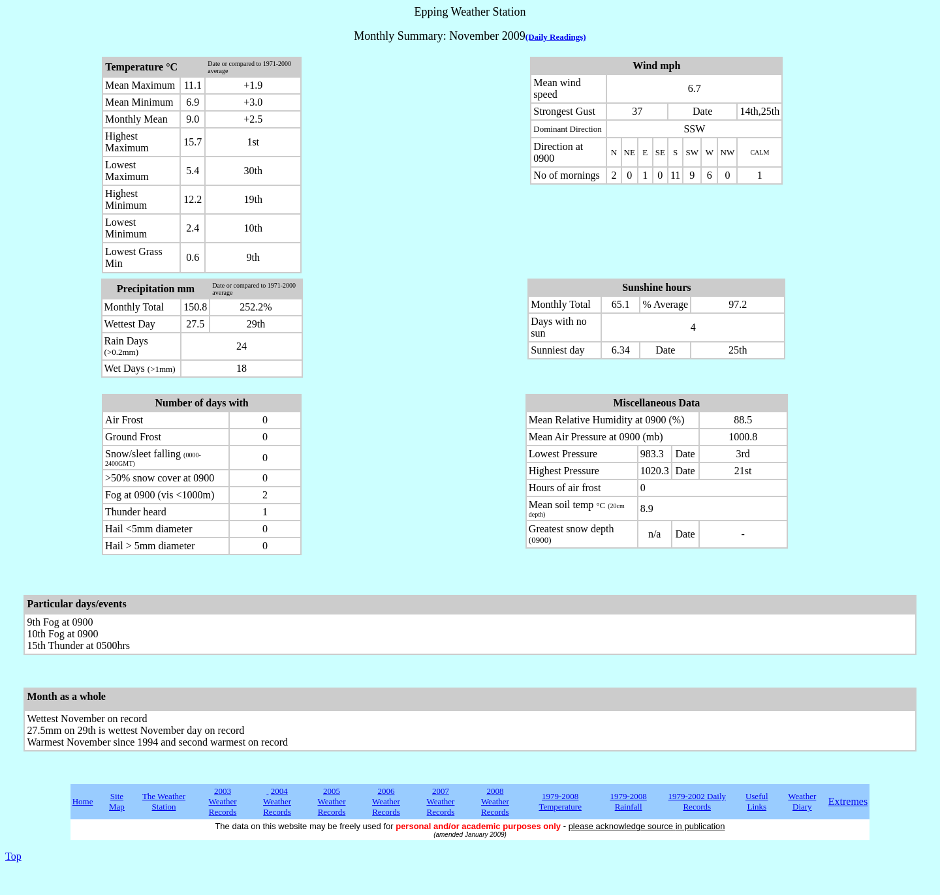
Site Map (117, 801)
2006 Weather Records (386, 801)
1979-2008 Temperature (560, 801)
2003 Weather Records (223, 801)
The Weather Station (163, 801)
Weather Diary (802, 801)
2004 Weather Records (277, 801)
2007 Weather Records (440, 801)
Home (82, 801)
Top (13, 856)
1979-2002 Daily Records (697, 801)
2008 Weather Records (495, 801)
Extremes (848, 801)
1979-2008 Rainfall (628, 801)
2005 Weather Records (331, 801)
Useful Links (756, 801)
